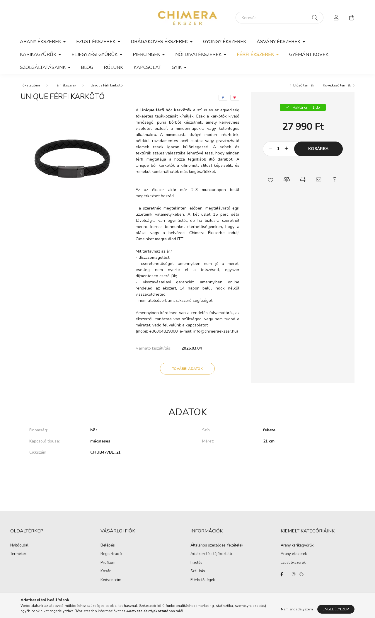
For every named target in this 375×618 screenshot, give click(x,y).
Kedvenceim (110, 580)
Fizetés (196, 563)
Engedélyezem (336, 611)
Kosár (105, 571)
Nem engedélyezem (297, 611)
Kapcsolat (147, 67)
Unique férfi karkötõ (107, 85)
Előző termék (303, 85)
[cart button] (351, 17)
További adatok (187, 368)
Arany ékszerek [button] (41, 41)
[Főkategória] (30, 85)
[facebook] (223, 98)
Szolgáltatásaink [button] (43, 67)
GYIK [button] (177, 67)
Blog (87, 67)
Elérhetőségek (202, 580)
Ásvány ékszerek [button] (279, 41)
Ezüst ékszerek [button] (96, 41)
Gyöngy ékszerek (224, 41)
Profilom (107, 563)
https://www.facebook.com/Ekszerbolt (282, 574)
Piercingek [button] (147, 54)
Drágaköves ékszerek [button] (160, 41)
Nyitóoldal (19, 545)
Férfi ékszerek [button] (256, 54)
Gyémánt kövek (308, 54)
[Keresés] (279, 17)
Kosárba (318, 148)
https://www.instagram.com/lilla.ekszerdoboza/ (293, 574)
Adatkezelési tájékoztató (211, 554)
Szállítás (197, 571)
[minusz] (270, 148)
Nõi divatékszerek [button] (199, 54)
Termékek (18, 554)
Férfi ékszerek (65, 85)
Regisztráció (111, 554)
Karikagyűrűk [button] (38, 54)
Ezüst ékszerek (293, 563)
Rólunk (113, 67)
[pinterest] (234, 98)
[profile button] (336, 17)
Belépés (107, 545)
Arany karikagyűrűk (297, 545)
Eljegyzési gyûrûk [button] (95, 54)
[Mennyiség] (278, 149)
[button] (271, 179)
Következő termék (337, 85)
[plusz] (286, 148)
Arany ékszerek (294, 554)
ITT (180, 239)
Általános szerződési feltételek (216, 545)
